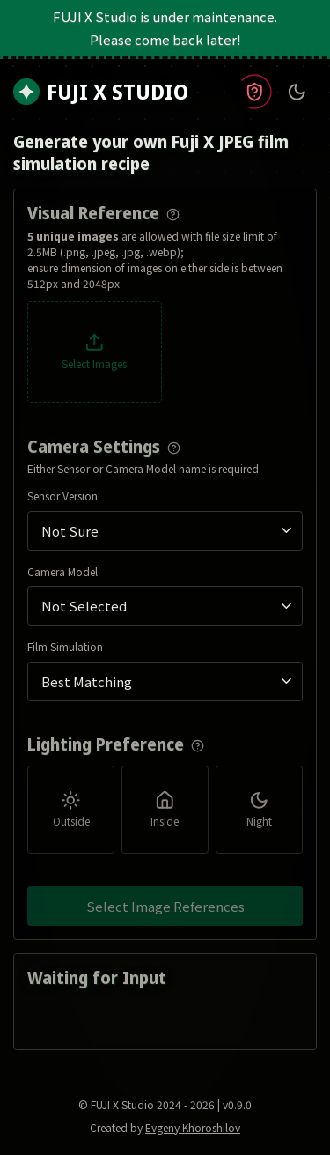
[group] (165, 809)
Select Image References (165, 906)
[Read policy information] (254, 92)
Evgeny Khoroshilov (192, 1127)
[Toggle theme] (297, 92)
